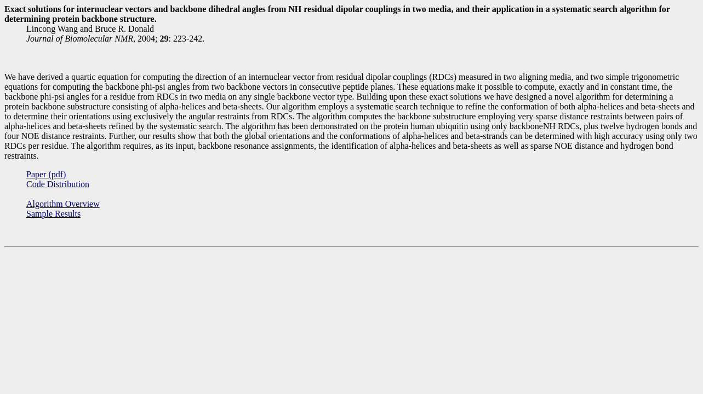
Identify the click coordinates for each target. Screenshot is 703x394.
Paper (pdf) (46, 174)
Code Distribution (57, 184)
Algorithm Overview (63, 203)
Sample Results (53, 213)
